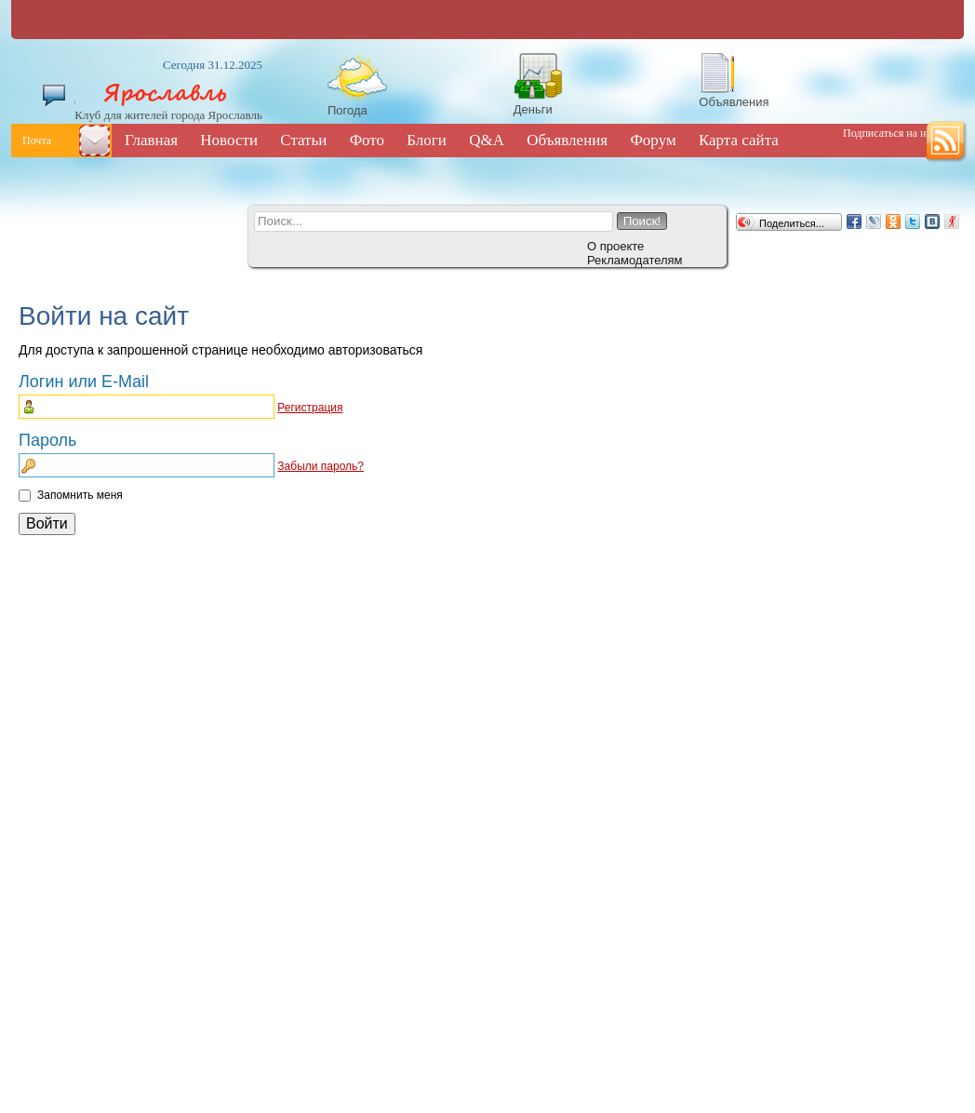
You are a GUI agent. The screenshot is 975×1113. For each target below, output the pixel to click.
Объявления (733, 102)
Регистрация (309, 407)
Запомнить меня (80, 495)
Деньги (533, 109)
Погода (347, 110)
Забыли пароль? (320, 466)
